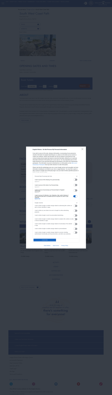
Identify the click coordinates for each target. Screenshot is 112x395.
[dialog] (56, 198)
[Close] (82, 149)
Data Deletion (47, 245)
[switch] (75, 180)
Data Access (56, 245)
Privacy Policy (64, 245)
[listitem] (56, 176)
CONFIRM (45, 240)
